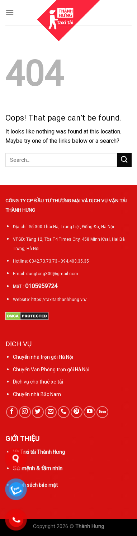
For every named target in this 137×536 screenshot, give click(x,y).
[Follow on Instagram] (25, 412)
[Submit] (124, 160)
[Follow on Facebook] (12, 412)
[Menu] (9, 12)
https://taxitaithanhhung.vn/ (59, 299)
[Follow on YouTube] (89, 412)
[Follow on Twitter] (38, 412)
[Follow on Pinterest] (76, 412)
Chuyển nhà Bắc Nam (37, 394)
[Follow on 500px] (102, 412)
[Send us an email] (51, 412)
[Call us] (64, 412)
